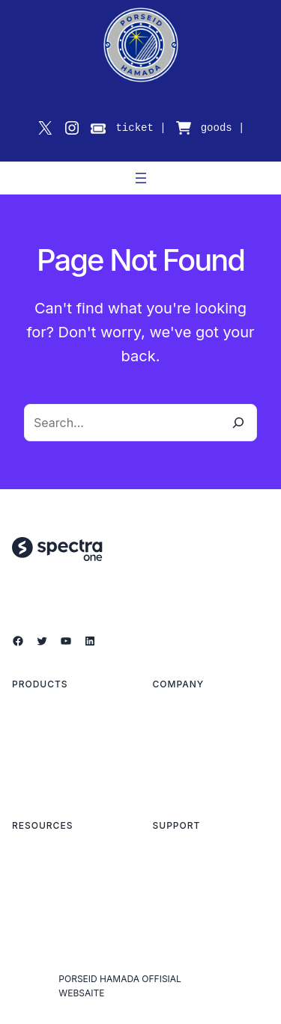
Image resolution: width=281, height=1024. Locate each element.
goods (216, 127)
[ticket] (98, 128)
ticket (134, 127)
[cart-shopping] (183, 128)
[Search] (238, 423)
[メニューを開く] (141, 178)
